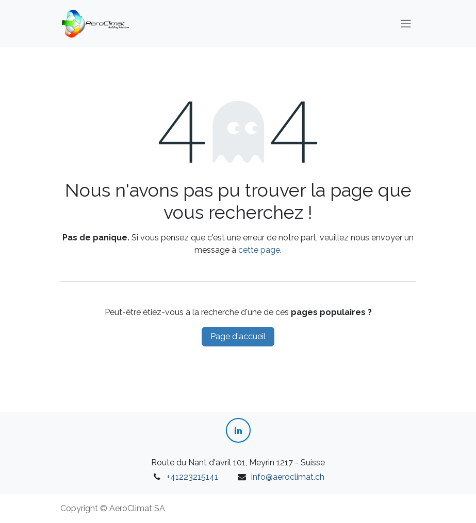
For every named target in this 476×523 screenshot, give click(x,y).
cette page (259, 250)
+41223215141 (192, 477)
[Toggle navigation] (406, 23)
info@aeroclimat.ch (287, 477)
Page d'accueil (238, 336)
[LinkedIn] (238, 430)
